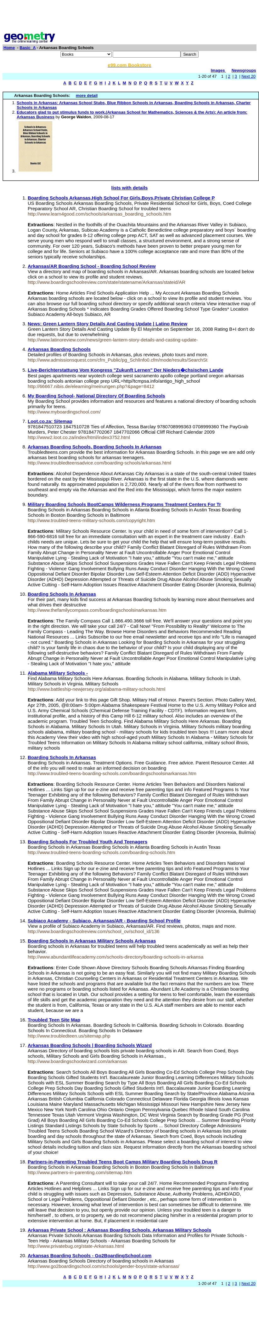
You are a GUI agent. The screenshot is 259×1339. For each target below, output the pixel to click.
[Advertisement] (129, 17)
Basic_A (28, 47)
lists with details (129, 187)
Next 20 (248, 76)
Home (9, 47)
